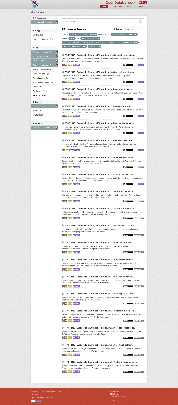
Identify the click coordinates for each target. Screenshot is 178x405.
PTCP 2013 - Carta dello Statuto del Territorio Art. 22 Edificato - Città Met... (99, 243)
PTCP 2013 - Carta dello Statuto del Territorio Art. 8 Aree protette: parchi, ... (100, 89)
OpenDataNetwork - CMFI (126, 2)
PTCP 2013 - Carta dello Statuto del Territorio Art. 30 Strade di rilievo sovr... (100, 174)
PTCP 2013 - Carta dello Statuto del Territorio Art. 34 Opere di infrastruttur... (100, 72)
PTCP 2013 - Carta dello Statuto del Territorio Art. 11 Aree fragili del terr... (99, 345)
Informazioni (142, 7)
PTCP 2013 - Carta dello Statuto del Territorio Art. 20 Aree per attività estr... (100, 277)
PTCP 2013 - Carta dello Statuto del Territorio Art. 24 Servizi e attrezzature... (100, 208)
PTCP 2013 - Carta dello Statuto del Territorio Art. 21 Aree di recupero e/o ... (100, 260)
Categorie (130, 7)
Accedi (112, 400)
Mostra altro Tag (39, 95)
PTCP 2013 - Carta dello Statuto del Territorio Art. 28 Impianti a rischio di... (99, 192)
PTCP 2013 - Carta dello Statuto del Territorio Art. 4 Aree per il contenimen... (100, 123)
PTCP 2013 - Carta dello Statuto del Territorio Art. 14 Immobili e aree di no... (100, 55)
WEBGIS (76, 65)
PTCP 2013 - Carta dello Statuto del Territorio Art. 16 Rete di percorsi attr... (99, 294)
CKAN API (35, 394)
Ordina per (118, 29)
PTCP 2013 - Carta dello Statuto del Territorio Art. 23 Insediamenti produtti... (100, 226)
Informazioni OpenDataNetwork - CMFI (46, 391)
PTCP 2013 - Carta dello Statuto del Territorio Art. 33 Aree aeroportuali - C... (100, 157)
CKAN (114, 394)
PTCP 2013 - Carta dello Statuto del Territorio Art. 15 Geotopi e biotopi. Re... (100, 311)
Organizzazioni (116, 7)
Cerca (104, 7)
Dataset (40, 12)
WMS (70, 65)
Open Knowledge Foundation (42, 398)
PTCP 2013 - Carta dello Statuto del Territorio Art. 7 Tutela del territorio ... (99, 106)
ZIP (65, 65)
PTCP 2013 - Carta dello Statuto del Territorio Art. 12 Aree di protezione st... (100, 328)
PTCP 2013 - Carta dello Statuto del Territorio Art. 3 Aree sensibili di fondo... (100, 140)
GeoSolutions (119, 397)
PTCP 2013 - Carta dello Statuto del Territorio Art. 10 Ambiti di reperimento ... (101, 362)
